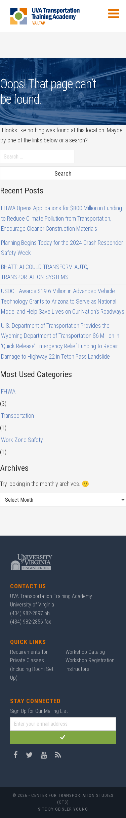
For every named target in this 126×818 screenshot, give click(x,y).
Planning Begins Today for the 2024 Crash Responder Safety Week (62, 248)
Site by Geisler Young (63, 809)
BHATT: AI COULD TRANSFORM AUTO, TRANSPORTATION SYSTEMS (44, 272)
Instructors (77, 669)
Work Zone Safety (22, 439)
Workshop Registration (90, 660)
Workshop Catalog (85, 652)
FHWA (8, 391)
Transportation (17, 415)
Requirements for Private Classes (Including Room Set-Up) (32, 665)
